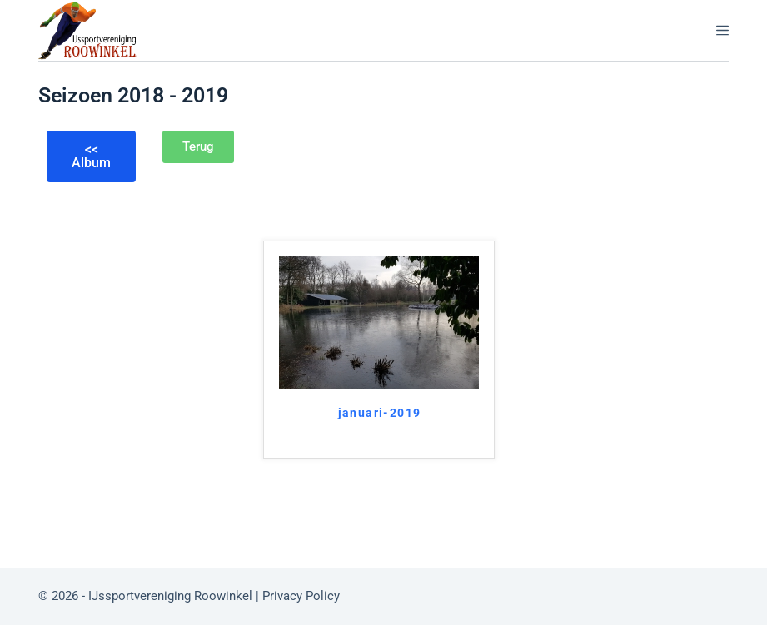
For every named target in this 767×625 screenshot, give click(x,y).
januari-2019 (379, 412)
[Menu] (722, 30)
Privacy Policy (302, 595)
